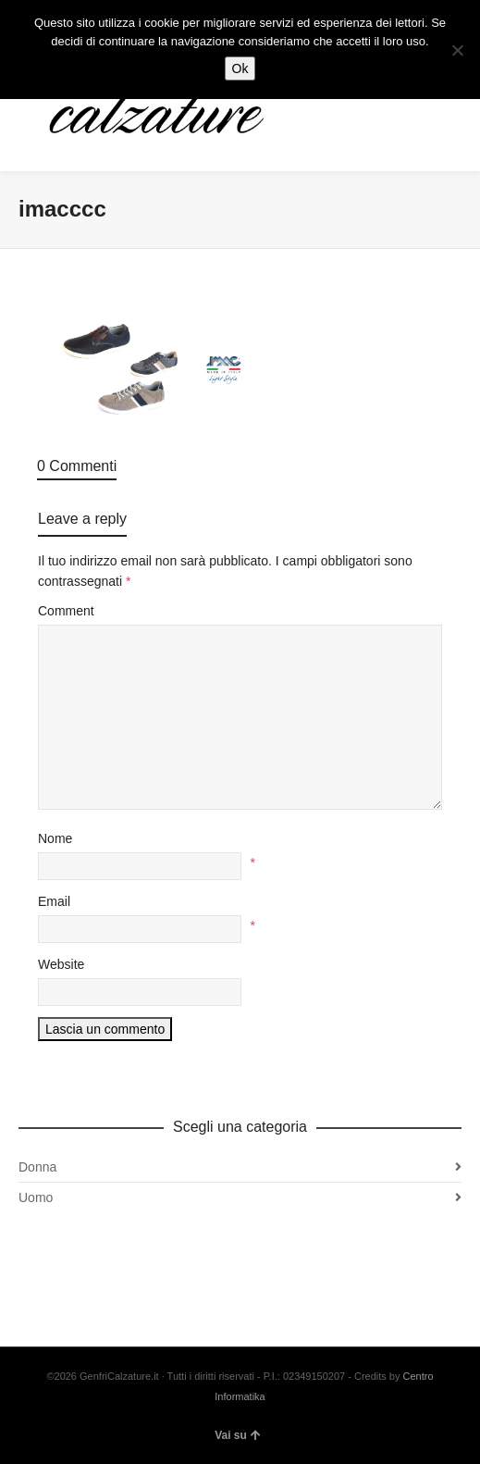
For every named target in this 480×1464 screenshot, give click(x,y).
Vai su (238, 1435)
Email (54, 901)
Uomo (35, 1197)
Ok (240, 68)
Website (61, 964)
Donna (37, 1167)
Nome (55, 838)
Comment (66, 610)
